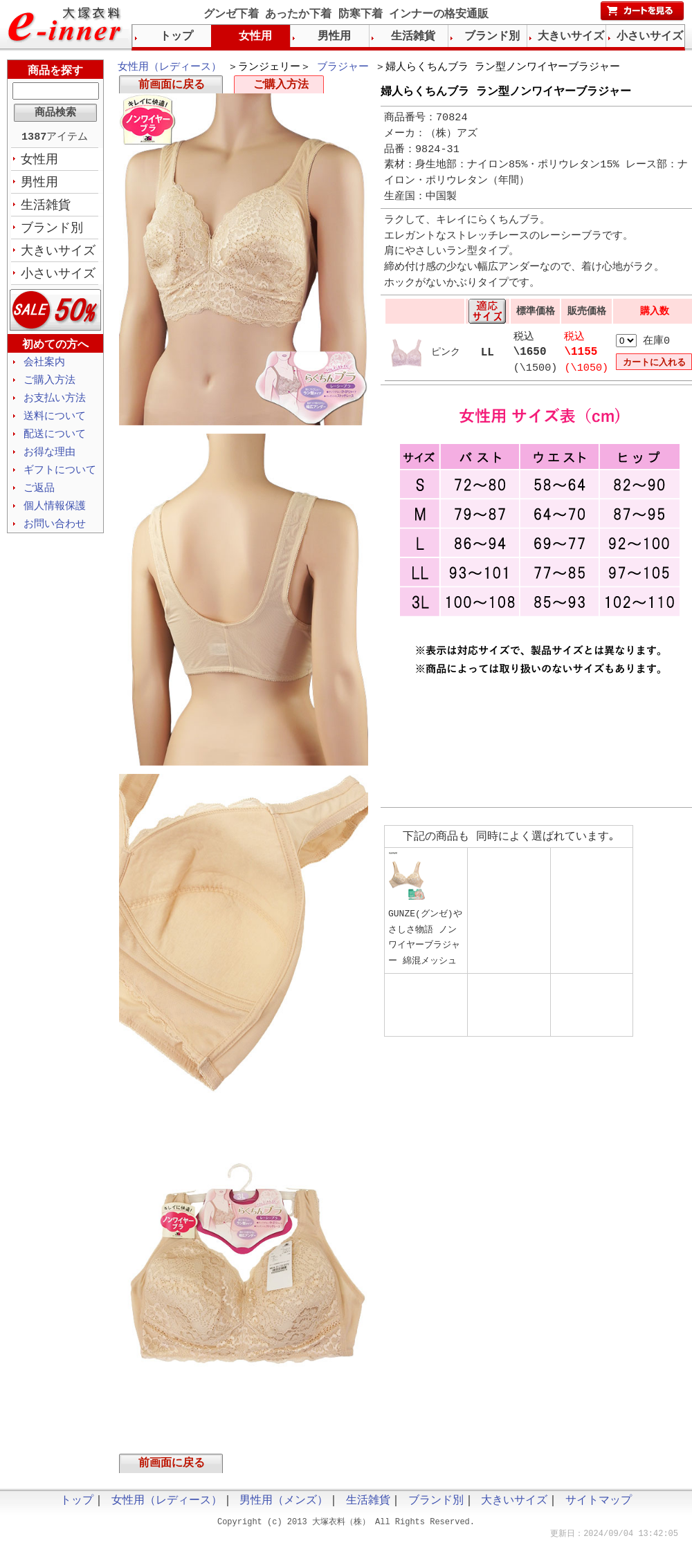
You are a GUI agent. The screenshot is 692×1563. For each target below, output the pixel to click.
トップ (176, 36)
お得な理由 (49, 461)
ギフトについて (60, 480)
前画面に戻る (171, 87)
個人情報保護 (55, 517)
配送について (55, 443)
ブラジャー (343, 68)
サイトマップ (598, 1505)
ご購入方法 (281, 87)
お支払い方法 (55, 405)
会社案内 (44, 368)
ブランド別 (52, 231)
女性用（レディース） (169, 68)
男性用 (39, 184)
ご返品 (39, 499)
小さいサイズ (58, 278)
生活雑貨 (46, 208)
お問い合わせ (55, 536)
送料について (55, 424)
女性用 (39, 161)
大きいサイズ (58, 255)
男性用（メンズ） (283, 1505)
